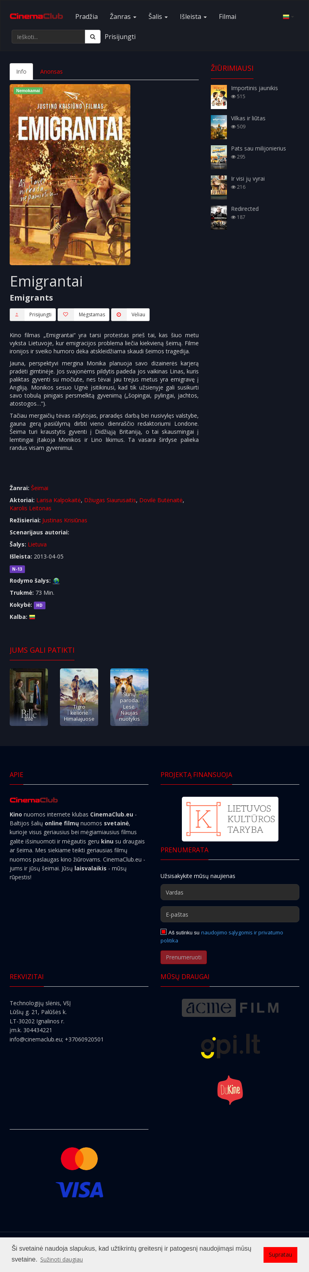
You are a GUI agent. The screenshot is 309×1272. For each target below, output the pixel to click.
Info (21, 71)
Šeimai (39, 488)
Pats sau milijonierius (258, 148)
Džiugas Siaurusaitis (110, 500)
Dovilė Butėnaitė (161, 500)
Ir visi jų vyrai (248, 178)
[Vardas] (230, 892)
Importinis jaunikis (254, 88)
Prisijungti (120, 36)
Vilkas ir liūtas (248, 118)
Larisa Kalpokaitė (58, 500)
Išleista (193, 16)
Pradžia (86, 16)
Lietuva (37, 544)
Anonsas (51, 71)
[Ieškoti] (93, 36)
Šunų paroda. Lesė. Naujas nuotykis (129, 707)
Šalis (158, 16)
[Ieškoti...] (48, 36)
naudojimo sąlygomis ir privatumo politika (222, 936)
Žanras (123, 16)
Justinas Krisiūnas (64, 520)
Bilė (29, 718)
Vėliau (128, 314)
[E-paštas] (230, 914)
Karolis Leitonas (31, 508)
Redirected (245, 208)
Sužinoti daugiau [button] (61, 1259)
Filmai (227, 16)
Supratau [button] (280, 1254)
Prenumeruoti (184, 957)
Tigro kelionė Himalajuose (79, 713)
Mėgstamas (81, 314)
